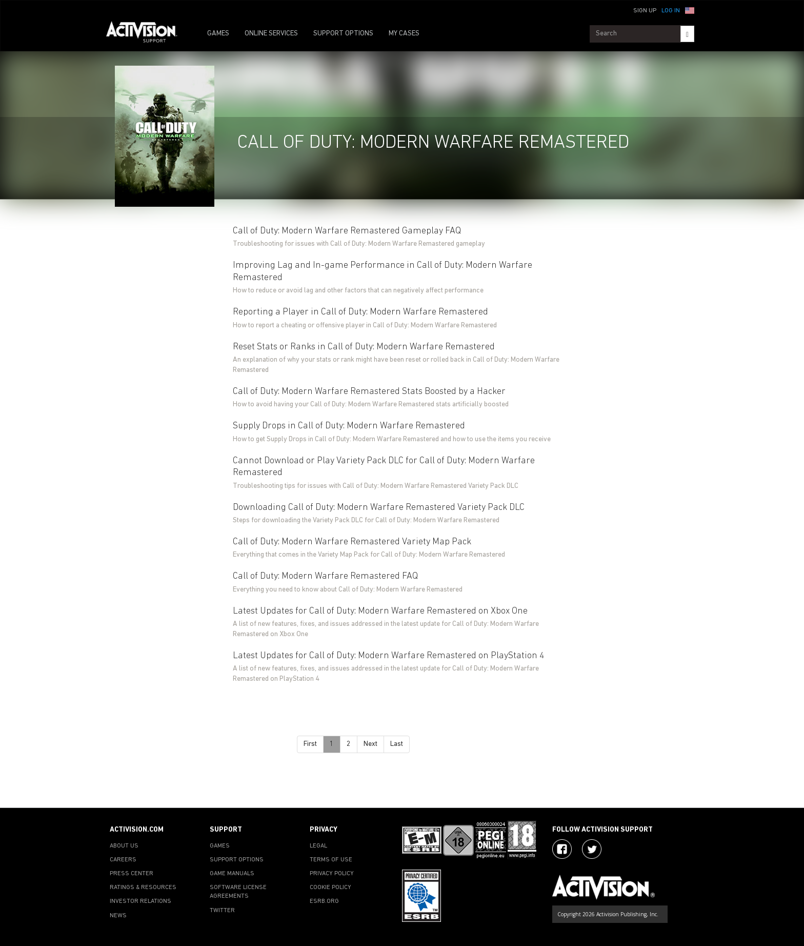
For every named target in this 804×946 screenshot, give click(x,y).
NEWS (118, 916)
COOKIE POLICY (330, 887)
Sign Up (644, 11)
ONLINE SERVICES (271, 33)
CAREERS (123, 860)
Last (396, 744)
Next (370, 744)
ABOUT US (124, 846)
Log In (670, 11)
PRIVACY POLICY (332, 874)
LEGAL (318, 846)
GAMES (218, 33)
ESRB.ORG (324, 901)
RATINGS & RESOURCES (143, 887)
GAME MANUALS (232, 874)
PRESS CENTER (131, 874)
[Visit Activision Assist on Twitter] (591, 849)
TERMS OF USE (331, 860)
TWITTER (222, 911)
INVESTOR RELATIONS (140, 901)
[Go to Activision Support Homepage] (147, 34)
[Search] (687, 34)
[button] (689, 10)
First (310, 744)
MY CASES (404, 33)
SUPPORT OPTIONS (343, 33)
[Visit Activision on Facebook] (562, 849)
